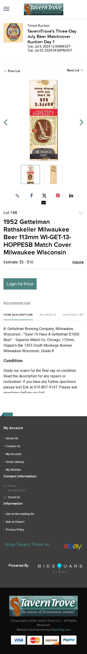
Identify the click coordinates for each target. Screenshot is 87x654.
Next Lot (74, 70)
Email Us (14, 497)
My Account (13, 454)
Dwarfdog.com (61, 630)
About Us (12, 438)
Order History (15, 462)
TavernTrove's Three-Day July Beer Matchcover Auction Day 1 (52, 37)
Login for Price (20, 283)
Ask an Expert (15, 522)
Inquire (78, 262)
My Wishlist (13, 470)
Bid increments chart (17, 303)
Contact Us (13, 446)
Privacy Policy (15, 530)
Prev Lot (12, 71)
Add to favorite (81, 213)
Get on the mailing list (20, 514)
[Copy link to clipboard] (17, 196)
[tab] (18, 316)
